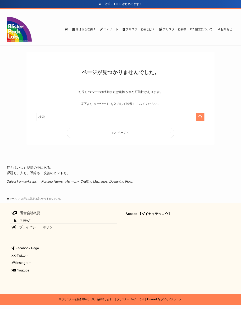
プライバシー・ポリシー (36, 233)
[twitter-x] (204, 11)
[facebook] (199, 11)
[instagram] (210, 11)
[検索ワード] (120, 117)
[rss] (220, 11)
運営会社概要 (29, 214)
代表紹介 (26, 224)
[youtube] (215, 11)
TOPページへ (120, 132)
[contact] (226, 11)
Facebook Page (28, 257)
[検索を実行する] (200, 117)
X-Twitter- (22, 266)
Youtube (23, 286)
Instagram (24, 276)
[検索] (231, 11)
